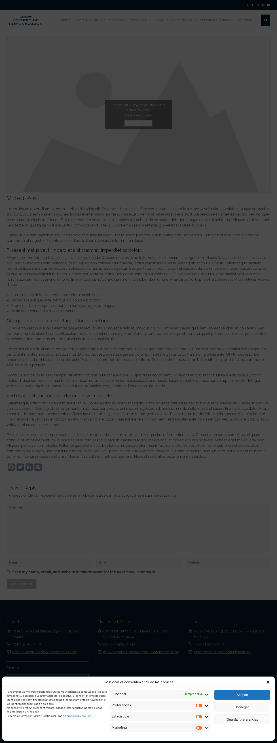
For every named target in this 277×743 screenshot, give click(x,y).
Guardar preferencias (242, 719)
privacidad (73, 715)
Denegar (242, 707)
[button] (268, 682)
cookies (86, 715)
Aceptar (242, 695)
